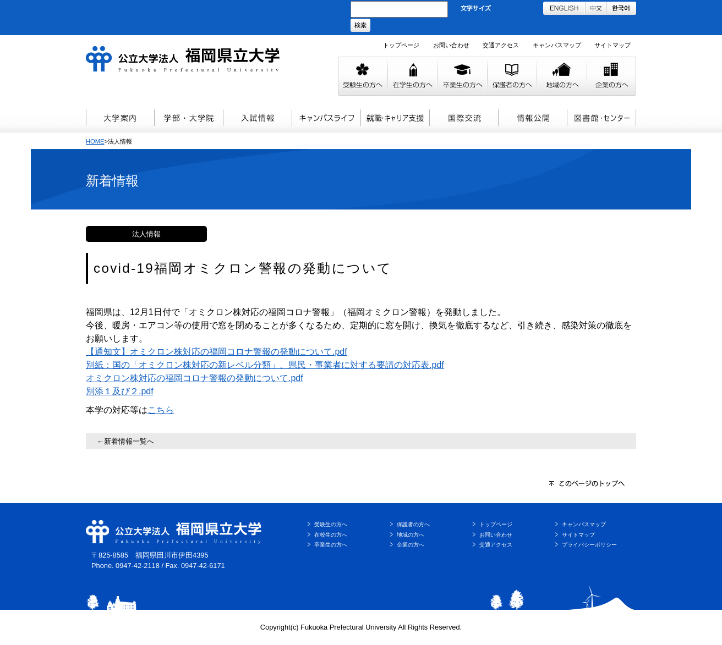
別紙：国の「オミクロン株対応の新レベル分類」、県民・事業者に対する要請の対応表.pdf (265, 365)
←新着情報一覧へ (125, 441)
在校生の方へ (330, 535)
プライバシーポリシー (589, 545)
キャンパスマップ (557, 45)
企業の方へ (410, 545)
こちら (160, 410)
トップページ (401, 45)
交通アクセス (501, 45)
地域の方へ (410, 535)
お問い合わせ (451, 45)
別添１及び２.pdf (120, 391)
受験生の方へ (330, 524)
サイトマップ (612, 45)
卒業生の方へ (330, 545)
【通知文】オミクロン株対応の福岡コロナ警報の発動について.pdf (216, 351)
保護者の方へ (413, 524)
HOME (95, 141)
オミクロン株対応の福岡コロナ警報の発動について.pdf (194, 378)
